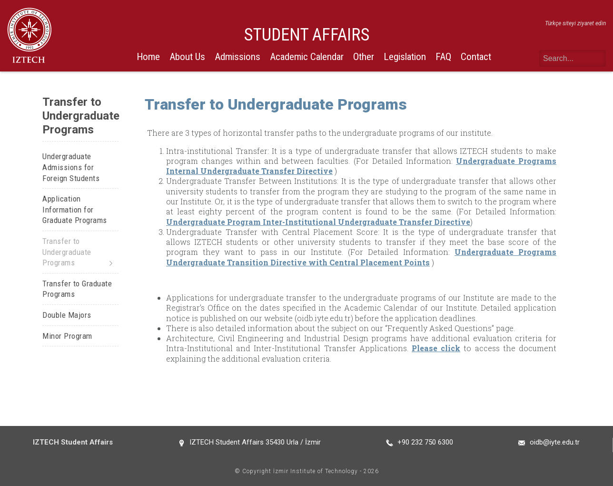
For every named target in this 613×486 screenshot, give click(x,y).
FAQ (443, 56)
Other (363, 56)
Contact (476, 56)
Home (148, 56)
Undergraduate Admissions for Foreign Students (70, 167)
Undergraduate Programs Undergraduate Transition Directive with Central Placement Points (361, 257)
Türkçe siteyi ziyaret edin (575, 23)
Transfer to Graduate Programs (77, 289)
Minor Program (67, 336)
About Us (187, 56)
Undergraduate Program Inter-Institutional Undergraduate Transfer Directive (318, 222)
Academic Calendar (307, 56)
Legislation (405, 56)
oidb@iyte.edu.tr (555, 442)
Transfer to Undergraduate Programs (66, 251)
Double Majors (66, 315)
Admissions (237, 56)
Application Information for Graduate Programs (74, 209)
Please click (436, 348)
